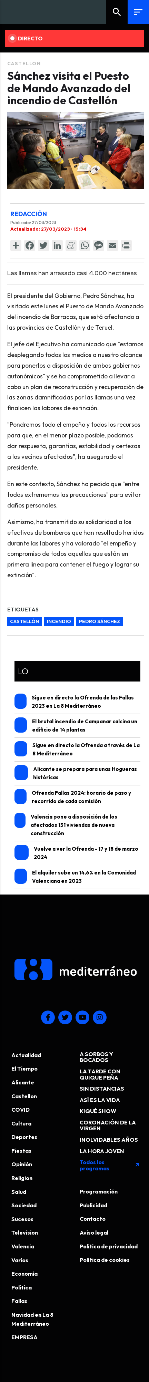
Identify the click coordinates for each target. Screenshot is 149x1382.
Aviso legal (94, 1232)
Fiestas (21, 1150)
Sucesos (22, 1219)
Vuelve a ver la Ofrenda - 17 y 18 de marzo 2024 (76, 852)
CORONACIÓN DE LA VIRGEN (108, 1125)
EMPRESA (24, 1337)
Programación (99, 1191)
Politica (21, 1287)
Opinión (21, 1164)
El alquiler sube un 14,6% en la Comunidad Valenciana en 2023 (75, 876)
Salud (18, 1191)
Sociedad (24, 1205)
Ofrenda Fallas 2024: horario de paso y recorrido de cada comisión (72, 796)
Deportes (24, 1136)
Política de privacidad (109, 1246)
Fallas (19, 1300)
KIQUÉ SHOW (98, 1111)
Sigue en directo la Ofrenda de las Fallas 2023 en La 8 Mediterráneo (74, 701)
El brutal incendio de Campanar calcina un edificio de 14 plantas (75, 725)
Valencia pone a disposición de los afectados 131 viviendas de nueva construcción (66, 825)
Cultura (21, 1123)
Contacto (93, 1218)
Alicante (22, 1082)
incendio (59, 621)
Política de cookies (105, 1259)
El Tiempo (24, 1068)
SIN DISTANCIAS (102, 1088)
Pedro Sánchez (99, 621)
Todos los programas (110, 1165)
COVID (20, 1109)
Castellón (24, 621)
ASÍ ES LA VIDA (100, 1099)
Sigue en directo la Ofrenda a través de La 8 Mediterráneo (77, 749)
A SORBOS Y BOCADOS (96, 1057)
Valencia (22, 1246)
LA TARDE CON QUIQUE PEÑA (100, 1074)
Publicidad (93, 1205)
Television (24, 1232)
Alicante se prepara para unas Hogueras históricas (75, 773)
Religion (21, 1178)
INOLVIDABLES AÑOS (109, 1139)
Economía (24, 1273)
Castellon (24, 63)
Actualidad (26, 1055)
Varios (19, 1260)
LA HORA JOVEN (102, 1151)
